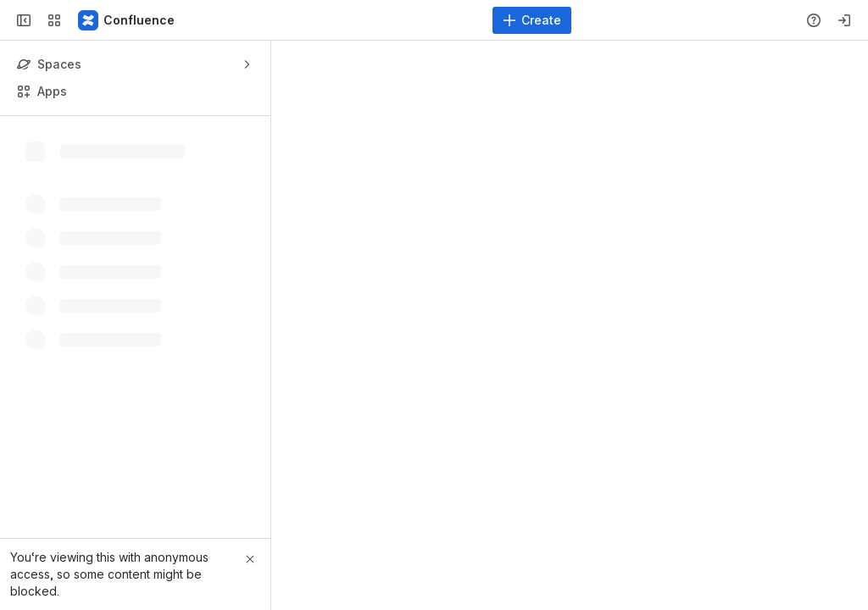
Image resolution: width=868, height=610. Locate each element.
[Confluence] (127, 20)
